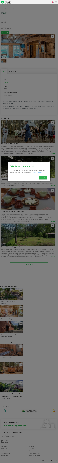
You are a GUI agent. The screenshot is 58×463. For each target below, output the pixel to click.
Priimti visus (43, 178)
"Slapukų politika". (36, 172)
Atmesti (36, 178)
